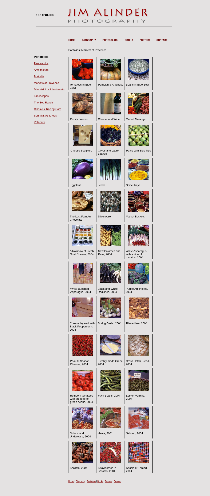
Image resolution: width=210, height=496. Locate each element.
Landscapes (41, 96)
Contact (117, 481)
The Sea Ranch (43, 102)
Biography (80, 481)
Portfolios (91, 481)
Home (71, 481)
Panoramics (41, 63)
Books (100, 481)
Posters (108, 481)
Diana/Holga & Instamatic (49, 89)
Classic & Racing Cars (47, 109)
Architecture (41, 69)
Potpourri (39, 122)
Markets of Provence (46, 82)
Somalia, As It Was (45, 115)
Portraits (39, 76)
